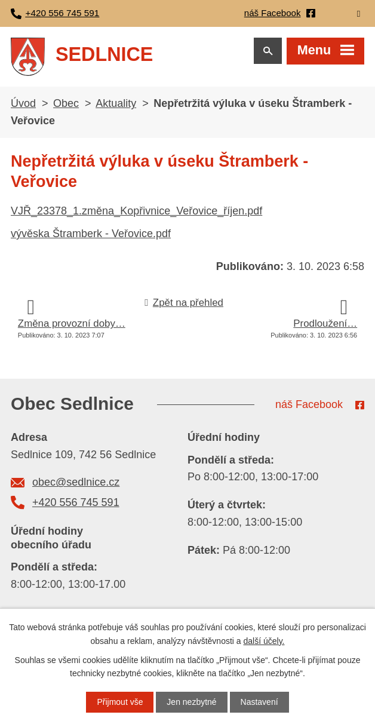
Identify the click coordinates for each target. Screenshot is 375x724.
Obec (66, 105)
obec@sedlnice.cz (75, 483)
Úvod (23, 105)
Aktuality (116, 105)
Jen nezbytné (191, 702)
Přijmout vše (120, 702)
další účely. (264, 640)
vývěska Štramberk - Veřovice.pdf (91, 235)
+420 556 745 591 (75, 504)
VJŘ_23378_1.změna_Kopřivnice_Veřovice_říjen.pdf (136, 212)
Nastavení (259, 702)
